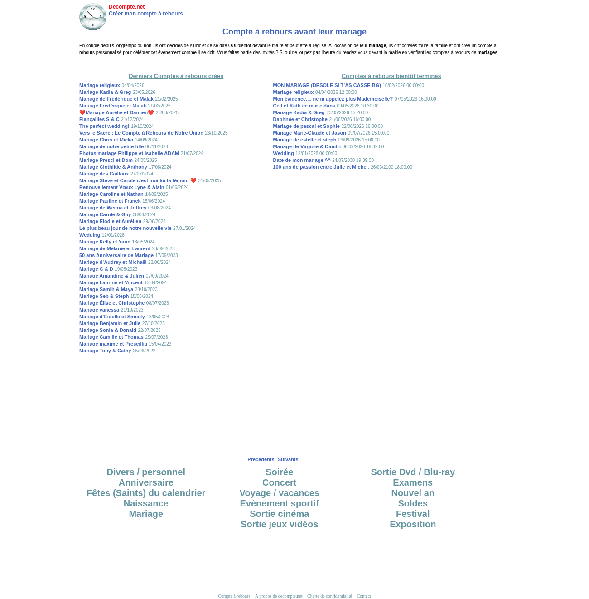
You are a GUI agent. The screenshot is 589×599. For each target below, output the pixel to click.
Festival (413, 514)
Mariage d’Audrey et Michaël (113, 262)
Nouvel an (413, 493)
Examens (413, 482)
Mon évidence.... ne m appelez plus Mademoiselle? (333, 99)
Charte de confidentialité (329, 596)
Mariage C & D (96, 269)
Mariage (146, 514)
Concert (279, 482)
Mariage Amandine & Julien (111, 275)
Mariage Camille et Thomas (111, 337)
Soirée (279, 472)
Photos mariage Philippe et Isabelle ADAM (129, 153)
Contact (364, 596)
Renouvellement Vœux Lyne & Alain (121, 187)
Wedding (89, 235)
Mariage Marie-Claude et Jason (309, 133)
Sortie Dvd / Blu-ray (413, 472)
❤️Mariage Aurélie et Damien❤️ (116, 112)
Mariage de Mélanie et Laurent (114, 248)
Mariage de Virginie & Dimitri (307, 146)
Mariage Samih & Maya (106, 289)
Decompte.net (127, 7)
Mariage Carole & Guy (105, 214)
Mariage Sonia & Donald (107, 330)
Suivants (288, 459)
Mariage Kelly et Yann (104, 241)
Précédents (260, 459)
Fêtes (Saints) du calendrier (146, 493)
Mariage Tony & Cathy (105, 350)
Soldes (413, 503)
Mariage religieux (99, 85)
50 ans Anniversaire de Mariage (116, 255)
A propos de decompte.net (278, 596)
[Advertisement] (294, 63)
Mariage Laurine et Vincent (111, 282)
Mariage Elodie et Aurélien (110, 221)
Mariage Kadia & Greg (105, 92)
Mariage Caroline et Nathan (111, 194)
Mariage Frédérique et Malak (112, 105)
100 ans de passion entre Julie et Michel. (321, 167)
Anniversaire (146, 482)
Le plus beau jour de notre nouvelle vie (125, 228)
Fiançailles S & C (99, 119)
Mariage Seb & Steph (104, 296)
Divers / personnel (146, 472)
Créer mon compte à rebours (146, 13)
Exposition (413, 524)
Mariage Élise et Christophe (112, 303)
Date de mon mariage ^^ (302, 160)
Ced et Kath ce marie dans (304, 105)
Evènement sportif (279, 503)
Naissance (146, 503)
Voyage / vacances (279, 493)
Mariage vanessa (99, 309)
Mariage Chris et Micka (106, 139)
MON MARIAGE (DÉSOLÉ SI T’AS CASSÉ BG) (327, 85)
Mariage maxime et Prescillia (113, 343)
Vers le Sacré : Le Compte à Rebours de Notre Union (141, 133)
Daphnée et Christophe (300, 119)
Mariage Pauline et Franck (110, 201)
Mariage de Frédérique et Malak (116, 99)
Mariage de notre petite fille (111, 146)
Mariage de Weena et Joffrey (112, 207)
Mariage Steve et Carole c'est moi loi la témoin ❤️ (138, 180)
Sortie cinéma (279, 514)
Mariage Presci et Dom (106, 160)
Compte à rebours (234, 596)
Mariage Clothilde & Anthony (113, 167)
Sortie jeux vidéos (279, 524)
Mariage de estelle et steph (305, 139)
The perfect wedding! (104, 126)
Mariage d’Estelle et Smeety (112, 316)
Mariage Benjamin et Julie (109, 323)
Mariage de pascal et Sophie (306, 126)
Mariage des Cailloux (104, 173)
